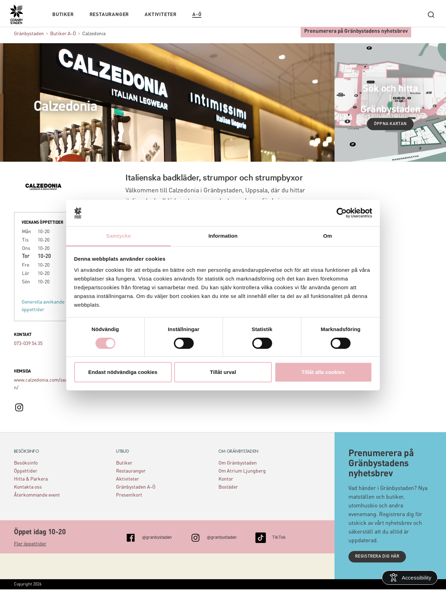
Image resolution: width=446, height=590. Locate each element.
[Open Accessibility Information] (410, 577)
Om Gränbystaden (237, 463)
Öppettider (25, 471)
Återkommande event (37, 495)
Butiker (63, 12)
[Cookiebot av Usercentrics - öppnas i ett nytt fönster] (341, 213)
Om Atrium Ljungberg (242, 471)
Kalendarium (221, 13)
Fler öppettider (30, 544)
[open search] (431, 12)
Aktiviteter (161, 12)
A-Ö (196, 12)
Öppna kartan (390, 124)
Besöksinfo (26, 463)
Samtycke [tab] (118, 236)
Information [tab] (223, 236)
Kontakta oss (28, 487)
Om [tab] (327, 236)
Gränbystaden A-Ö (135, 487)
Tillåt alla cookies (323, 372)
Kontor (225, 479)
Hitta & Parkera (31, 479)
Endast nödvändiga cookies (122, 372)
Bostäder (228, 487)
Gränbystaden (29, 33)
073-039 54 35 (28, 343)
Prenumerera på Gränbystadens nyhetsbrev (356, 29)
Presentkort (129, 495)
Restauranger (109, 12)
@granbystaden (157, 537)
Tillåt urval (223, 372)
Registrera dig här (377, 557)
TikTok (279, 537)
